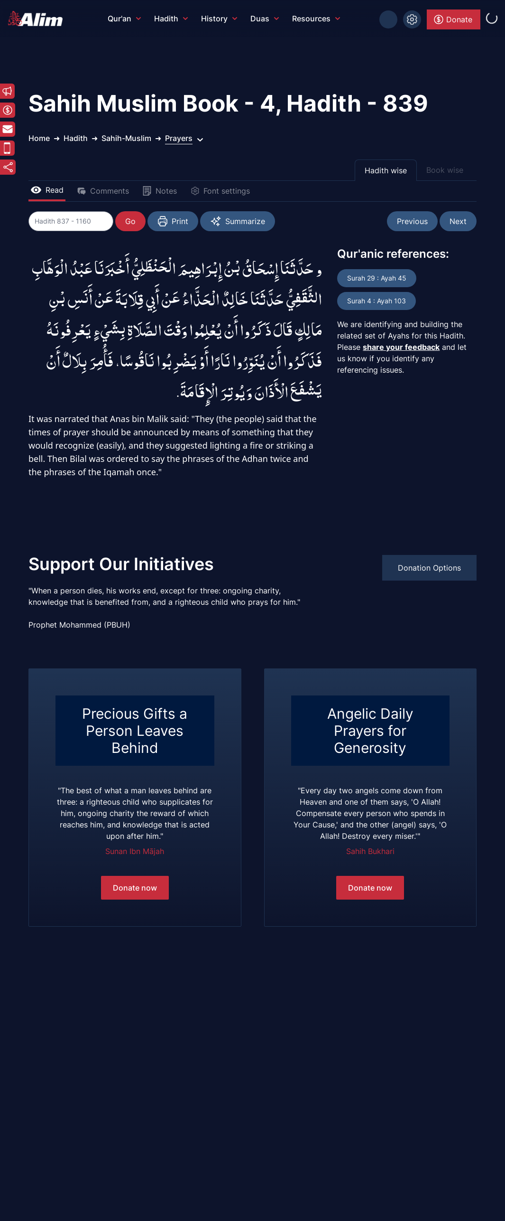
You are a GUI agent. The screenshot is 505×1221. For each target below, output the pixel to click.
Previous (412, 221)
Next (458, 221)
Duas (264, 18)
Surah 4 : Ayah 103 (376, 301)
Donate (452, 19)
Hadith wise (386, 170)
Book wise (444, 170)
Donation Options (429, 568)
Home (39, 138)
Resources (316, 18)
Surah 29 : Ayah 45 (376, 278)
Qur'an (124, 18)
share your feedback (401, 347)
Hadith (171, 18)
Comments (103, 191)
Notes (159, 191)
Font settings (220, 191)
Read (47, 190)
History (219, 18)
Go (131, 221)
